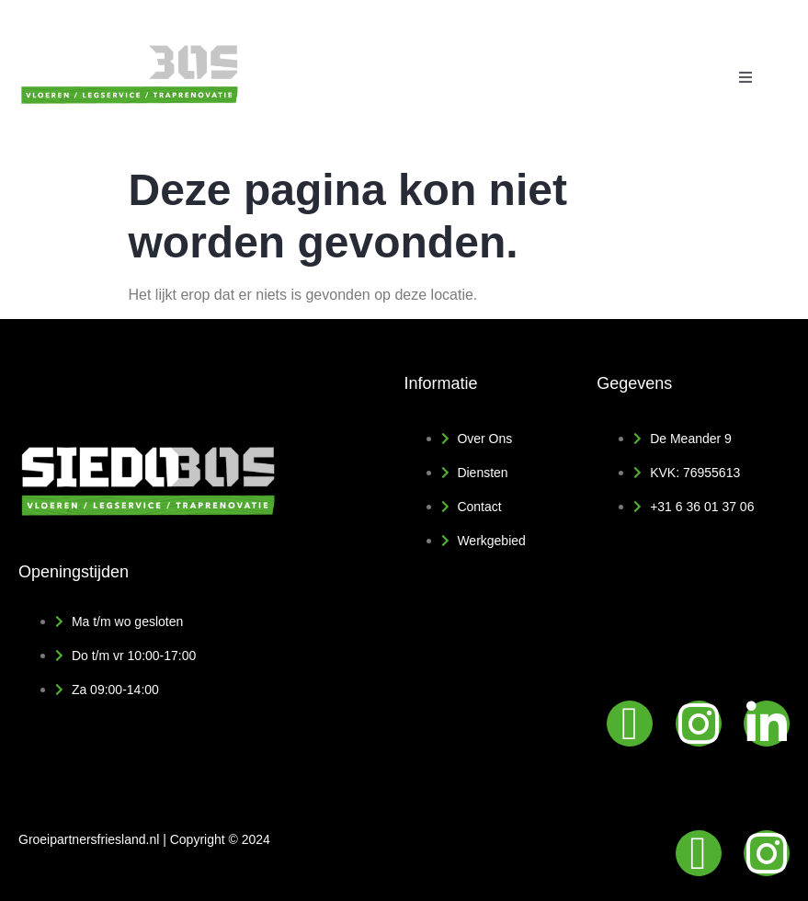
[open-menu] (746, 77)
